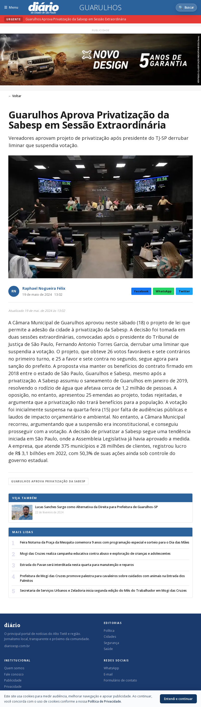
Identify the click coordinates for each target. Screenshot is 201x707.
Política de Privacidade (104, 701)
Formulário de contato (120, 680)
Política (109, 630)
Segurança (111, 643)
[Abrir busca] (186, 7)
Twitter (184, 291)
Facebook (141, 291)
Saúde (108, 649)
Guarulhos (100, 7)
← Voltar (14, 96)
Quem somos (14, 668)
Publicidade (13, 680)
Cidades (110, 636)
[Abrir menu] (11, 7)
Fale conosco (14, 674)
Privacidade (13, 686)
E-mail (108, 674)
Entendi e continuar (178, 699)
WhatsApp (163, 291)
